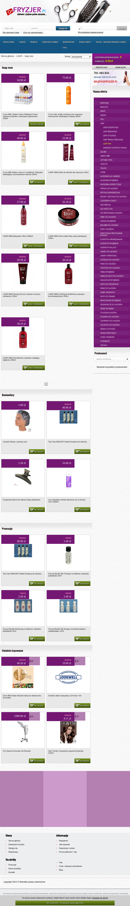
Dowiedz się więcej (100, 898)
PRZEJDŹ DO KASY (101, 67)
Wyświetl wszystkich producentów (112, 367)
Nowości (22, 42)
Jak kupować (64, 844)
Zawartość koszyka (16, 844)
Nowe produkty (14, 868)
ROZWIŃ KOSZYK (120, 67)
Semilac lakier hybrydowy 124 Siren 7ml (64, 696)
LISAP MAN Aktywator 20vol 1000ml (18, 236)
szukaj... (121, 28)
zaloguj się (63, 28)
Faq (60, 862)
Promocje (33, 42)
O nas (65, 47)
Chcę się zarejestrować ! (33, 32)
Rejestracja (13, 852)
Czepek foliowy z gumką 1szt (15, 442)
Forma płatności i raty (68, 852)
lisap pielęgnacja (110, 131)
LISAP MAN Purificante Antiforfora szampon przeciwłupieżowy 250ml (66, 295)
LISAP (19, 56)
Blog (61, 870)
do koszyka (82, 124)
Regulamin (63, 841)
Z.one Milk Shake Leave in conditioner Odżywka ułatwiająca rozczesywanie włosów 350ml (23, 173)
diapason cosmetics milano (115, 148)
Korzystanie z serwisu (50, 42)
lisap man (29, 56)
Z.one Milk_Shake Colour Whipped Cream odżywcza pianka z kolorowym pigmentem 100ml (20, 116)
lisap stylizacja (109, 136)
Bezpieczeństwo (68, 42)
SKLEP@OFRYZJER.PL (105, 82)
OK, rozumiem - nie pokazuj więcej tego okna (65, 903)
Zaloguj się (12, 848)
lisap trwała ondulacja (113, 140)
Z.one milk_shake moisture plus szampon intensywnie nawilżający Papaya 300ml (65, 115)
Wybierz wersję (36, 124)
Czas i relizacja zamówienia (70, 866)
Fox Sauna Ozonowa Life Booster (17, 751)
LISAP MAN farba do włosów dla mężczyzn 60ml (68, 172)
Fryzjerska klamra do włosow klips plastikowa (21, 500)
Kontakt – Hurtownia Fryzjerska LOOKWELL (111, 42)
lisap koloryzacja (110, 127)
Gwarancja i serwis (67, 848)
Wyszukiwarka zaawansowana (90, 32)
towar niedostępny (79, 182)
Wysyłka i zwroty (85, 42)
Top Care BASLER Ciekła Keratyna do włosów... (68, 442)
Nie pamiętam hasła (11, 32)
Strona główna (8, 42)
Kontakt (11, 872)
